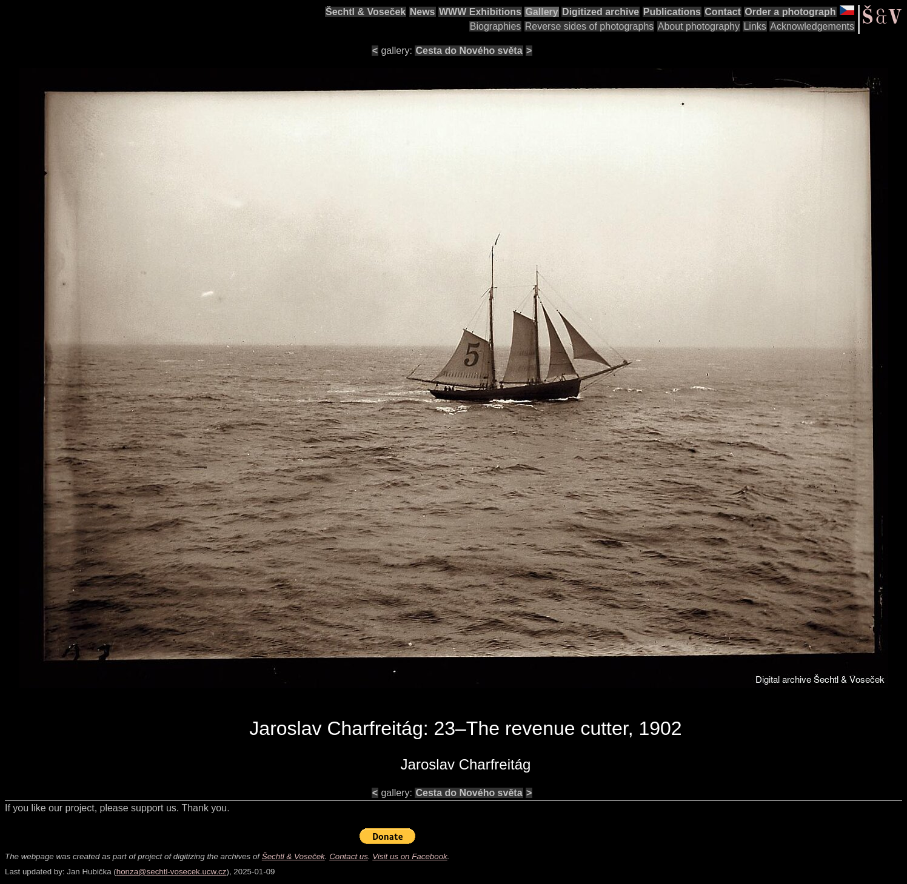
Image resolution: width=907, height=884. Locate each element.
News (422, 12)
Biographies (495, 26)
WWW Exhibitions (480, 12)
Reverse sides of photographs (589, 26)
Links (754, 26)
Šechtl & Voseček (366, 12)
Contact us (348, 856)
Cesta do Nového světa (468, 50)
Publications (672, 12)
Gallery (541, 12)
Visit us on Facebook (409, 856)
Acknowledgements (812, 26)
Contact (723, 12)
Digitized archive (600, 12)
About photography (699, 26)
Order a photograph (790, 12)
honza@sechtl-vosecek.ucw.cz (171, 871)
